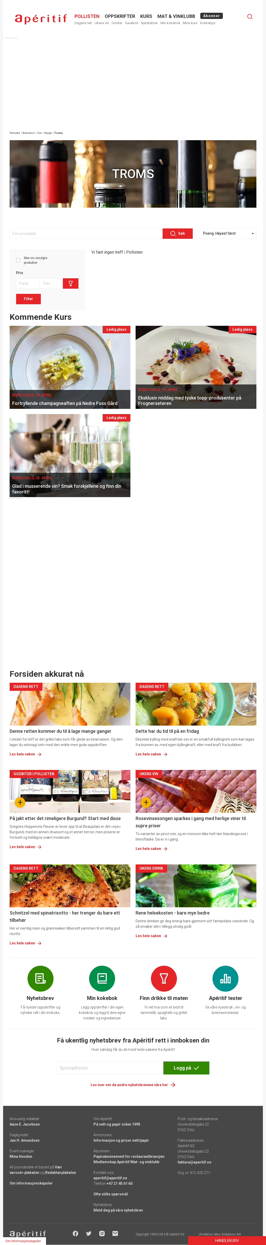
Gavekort (131, 23)
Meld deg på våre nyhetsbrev (118, 1210)
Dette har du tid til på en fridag (167, 731)
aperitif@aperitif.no (110, 1178)
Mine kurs (190, 23)
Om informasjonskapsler (31, 1183)
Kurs (146, 16)
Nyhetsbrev (149, 23)
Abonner (211, 16)
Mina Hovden (21, 1156)
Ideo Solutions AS (227, 1234)
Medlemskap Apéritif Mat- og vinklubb (126, 1162)
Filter (28, 299)
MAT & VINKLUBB (176, 16)
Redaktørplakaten (60, 1172)
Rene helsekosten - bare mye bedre (173, 913)
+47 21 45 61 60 (119, 1183)
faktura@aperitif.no (194, 1162)
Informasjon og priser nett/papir (121, 1140)
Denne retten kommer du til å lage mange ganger (60, 731)
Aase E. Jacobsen (25, 1124)
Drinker (117, 23)
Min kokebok (170, 23)
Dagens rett (83, 23)
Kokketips (207, 23)
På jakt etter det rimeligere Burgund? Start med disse (65, 818)
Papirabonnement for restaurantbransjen (129, 1156)
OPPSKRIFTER (120, 16)
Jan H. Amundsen (24, 1140)
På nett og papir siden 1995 (117, 1124)
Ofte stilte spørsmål (111, 1194)
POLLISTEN (87, 16)
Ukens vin (102, 23)
